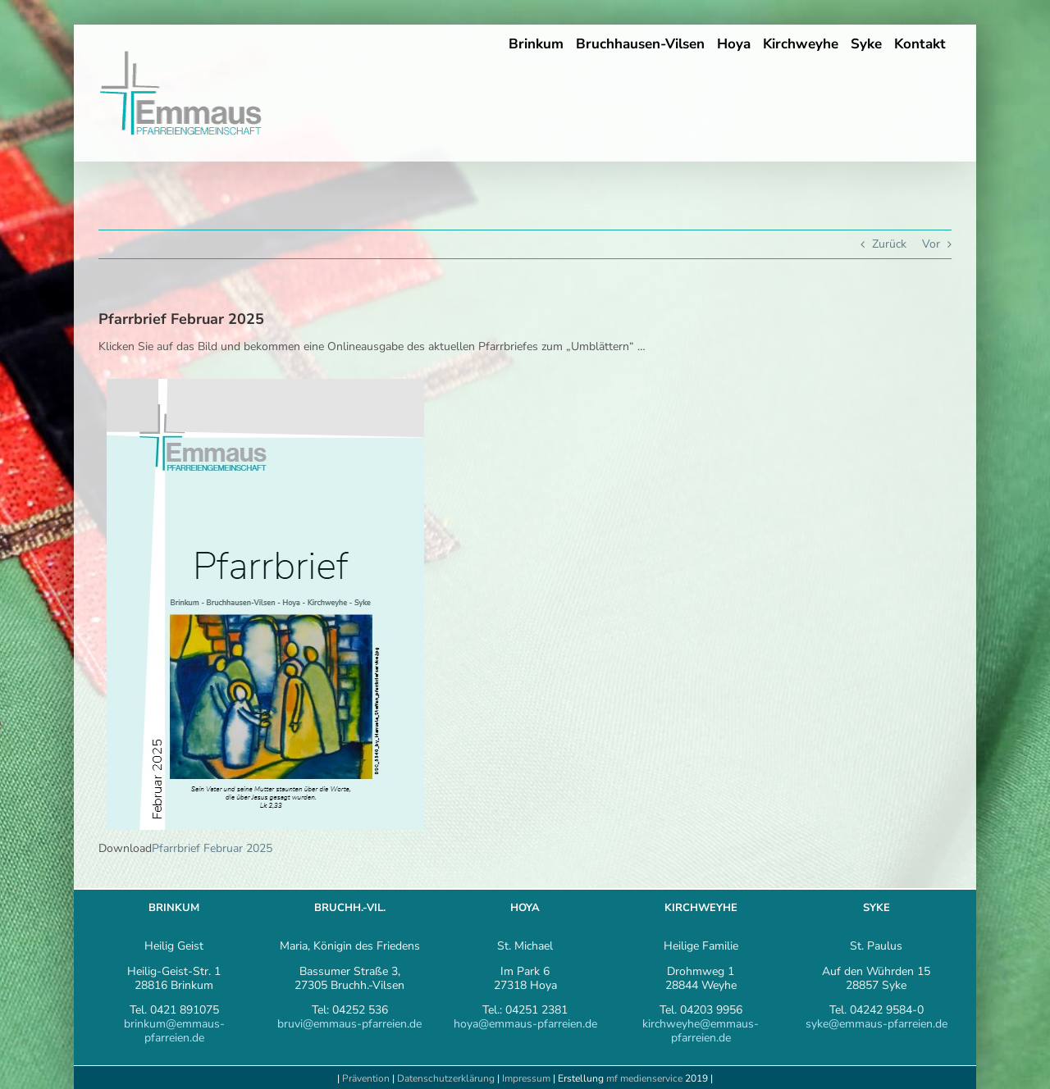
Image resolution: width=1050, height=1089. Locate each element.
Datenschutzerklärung (446, 1078)
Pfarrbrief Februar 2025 (212, 848)
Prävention (366, 1078)
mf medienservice (644, 1078)
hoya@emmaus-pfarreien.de (525, 1024)
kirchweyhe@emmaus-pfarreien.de (700, 1031)
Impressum (527, 1078)
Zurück (889, 244)
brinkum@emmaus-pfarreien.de (174, 1031)
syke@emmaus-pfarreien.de (876, 1024)
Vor (931, 244)
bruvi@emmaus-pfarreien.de (349, 1024)
